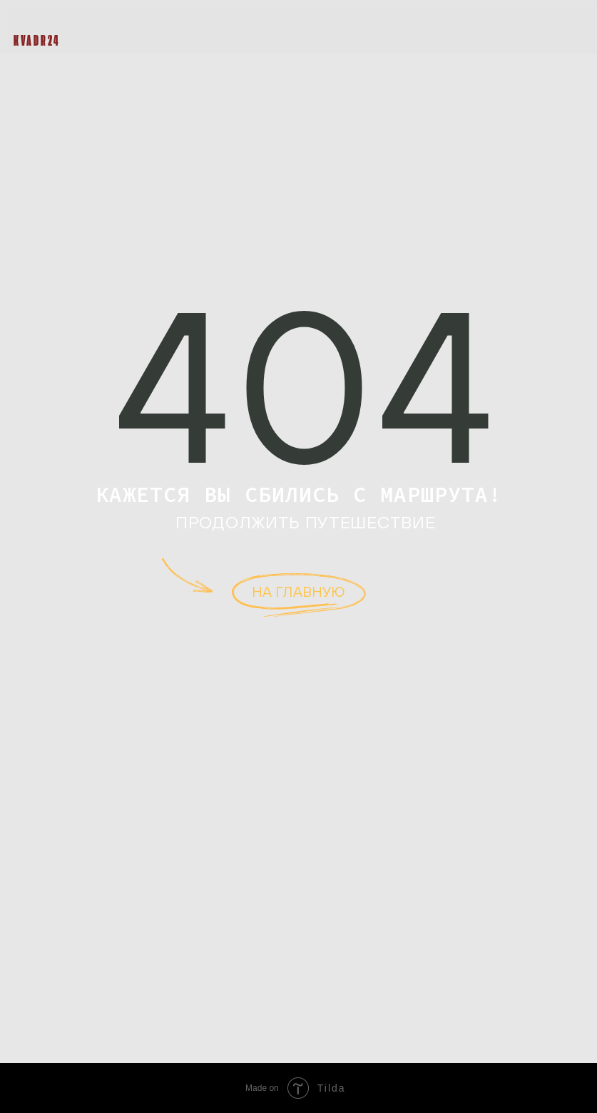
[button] (574, 28)
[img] (35, 19)
